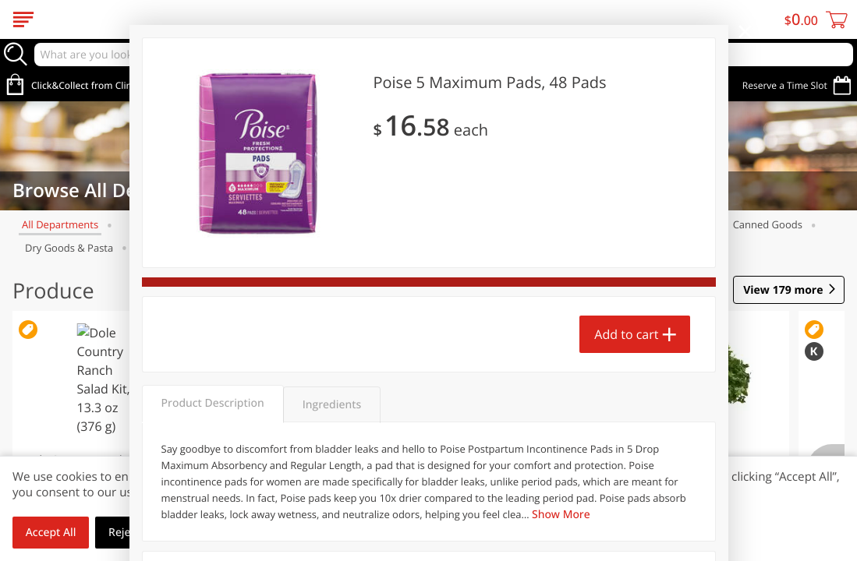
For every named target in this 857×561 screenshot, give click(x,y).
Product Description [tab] (212, 403)
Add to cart (626, 334)
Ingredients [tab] (332, 404)
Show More (561, 514)
